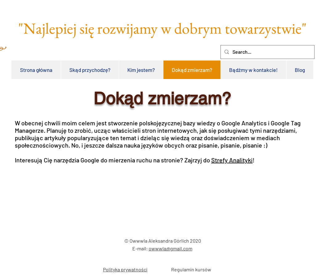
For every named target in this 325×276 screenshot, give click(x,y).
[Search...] (266, 52)
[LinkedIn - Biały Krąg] (154, 259)
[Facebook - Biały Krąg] (164, 259)
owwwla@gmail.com (170, 248)
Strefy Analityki (232, 160)
